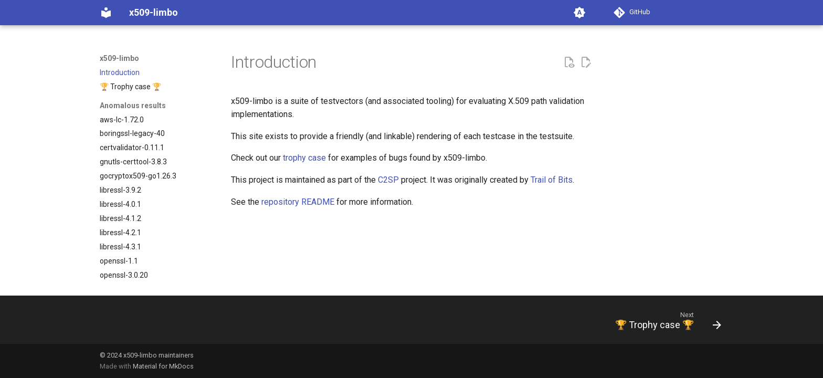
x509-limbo (119, 58)
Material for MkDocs (163, 366)
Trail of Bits (552, 180)
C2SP (388, 180)
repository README (297, 202)
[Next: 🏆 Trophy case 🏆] (664, 323)
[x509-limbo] (106, 12)
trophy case (304, 158)
